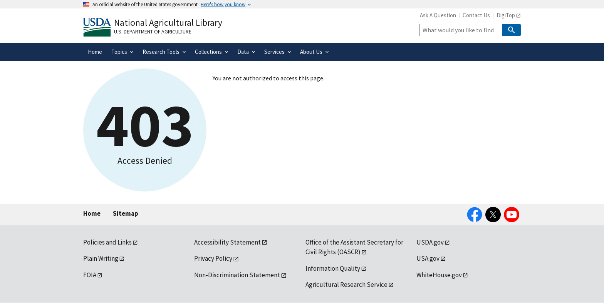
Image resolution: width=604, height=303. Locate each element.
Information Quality (332, 268)
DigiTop (506, 15)
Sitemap (125, 213)
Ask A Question (438, 15)
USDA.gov (430, 242)
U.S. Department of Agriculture (152, 31)
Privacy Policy (213, 258)
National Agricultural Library (168, 22)
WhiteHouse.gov (439, 275)
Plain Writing (100, 258)
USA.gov (428, 258)
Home (92, 213)
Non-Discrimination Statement (237, 275)
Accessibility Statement (227, 242)
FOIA (89, 275)
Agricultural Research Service (346, 284)
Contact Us (476, 15)
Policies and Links (107, 242)
